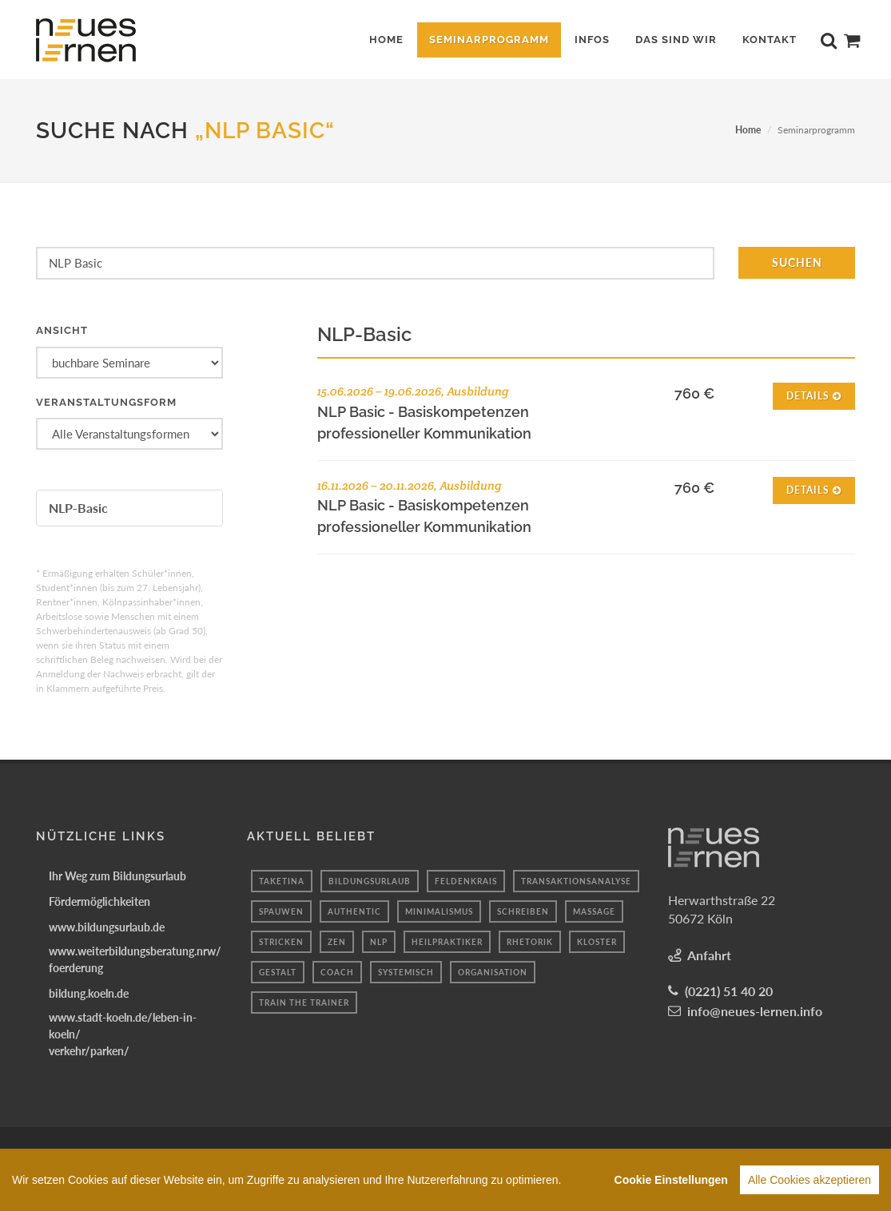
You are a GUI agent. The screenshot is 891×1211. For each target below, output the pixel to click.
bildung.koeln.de (89, 993)
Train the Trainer (304, 1002)
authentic (354, 911)
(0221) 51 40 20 (729, 991)
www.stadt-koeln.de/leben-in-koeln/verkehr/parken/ (123, 1034)
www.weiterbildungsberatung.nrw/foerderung (135, 959)
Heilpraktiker (447, 942)
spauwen (281, 911)
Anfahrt (709, 955)
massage (594, 911)
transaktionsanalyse (576, 881)
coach (337, 972)
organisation (492, 972)
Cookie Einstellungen (671, 1179)
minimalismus (439, 911)
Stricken (281, 942)
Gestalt (277, 972)
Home (748, 130)
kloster (597, 942)
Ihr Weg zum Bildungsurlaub (117, 876)
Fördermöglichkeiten (99, 901)
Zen (337, 942)
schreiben (523, 911)
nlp (379, 942)
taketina (281, 881)
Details (813, 395)
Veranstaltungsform (106, 402)
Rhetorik (530, 942)
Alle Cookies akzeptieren (809, 1179)
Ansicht (62, 330)
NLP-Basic (78, 507)
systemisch (406, 972)
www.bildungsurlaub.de (107, 927)
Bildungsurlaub (369, 881)
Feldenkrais (466, 881)
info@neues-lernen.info (754, 1010)
